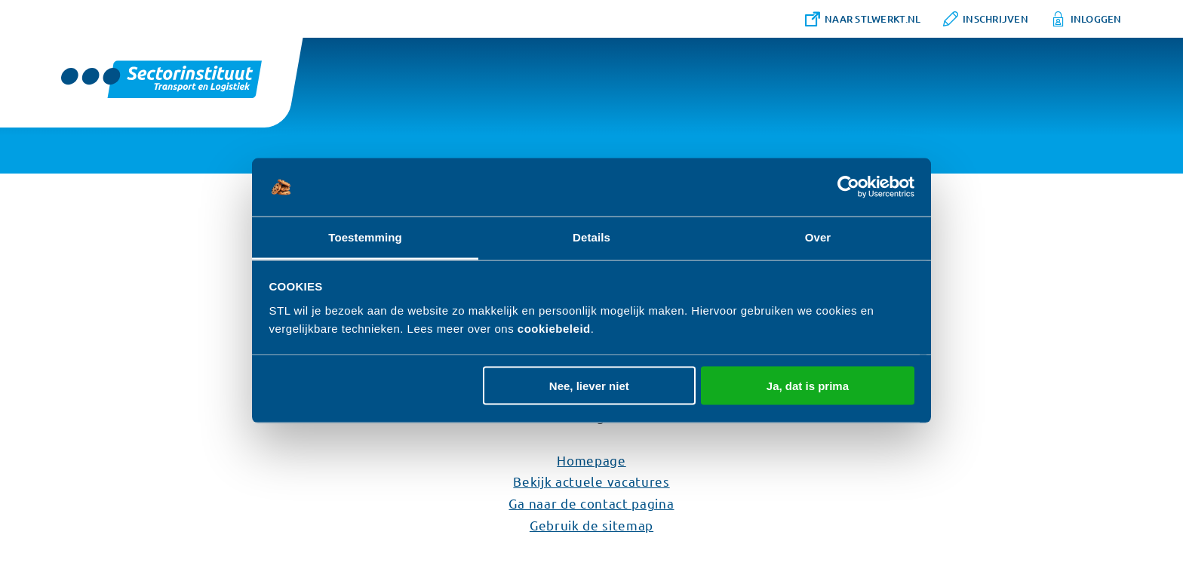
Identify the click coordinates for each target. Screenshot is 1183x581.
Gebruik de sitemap (591, 525)
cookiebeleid (554, 327)
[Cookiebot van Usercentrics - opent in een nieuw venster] (848, 187)
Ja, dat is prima (808, 386)
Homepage (591, 460)
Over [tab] (818, 236)
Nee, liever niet (589, 386)
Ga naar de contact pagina (591, 503)
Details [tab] (591, 236)
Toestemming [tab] (365, 236)
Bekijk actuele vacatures (591, 481)
